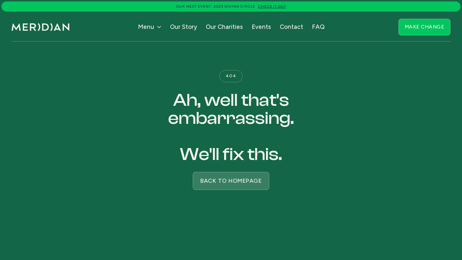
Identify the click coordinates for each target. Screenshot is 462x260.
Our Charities (224, 26)
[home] (40, 27)
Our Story (183, 26)
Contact (291, 26)
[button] (149, 27)
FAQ (318, 26)
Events (261, 26)
